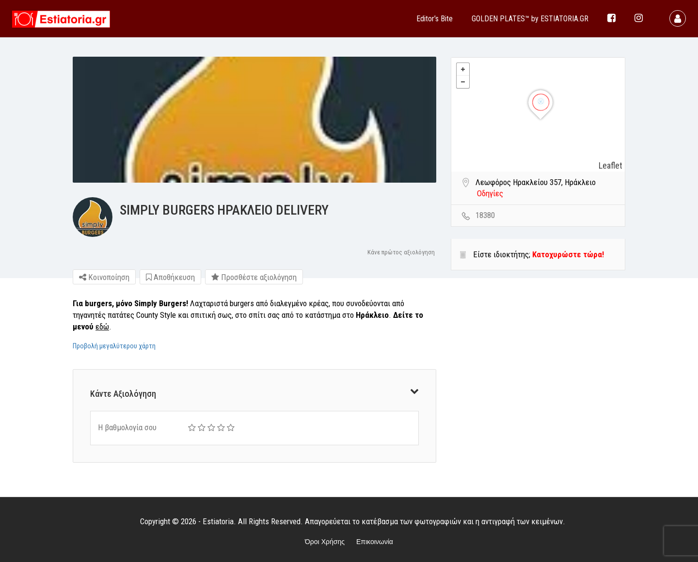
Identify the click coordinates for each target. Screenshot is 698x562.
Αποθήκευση (170, 277)
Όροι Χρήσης (325, 541)
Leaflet (610, 165)
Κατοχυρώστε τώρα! (568, 254)
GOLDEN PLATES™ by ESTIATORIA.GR (530, 18)
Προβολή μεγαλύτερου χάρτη (114, 346)
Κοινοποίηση (104, 277)
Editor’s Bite (434, 18)
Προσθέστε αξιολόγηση (254, 277)
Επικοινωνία (374, 541)
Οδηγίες (490, 193)
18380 (485, 215)
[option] (254, 120)
